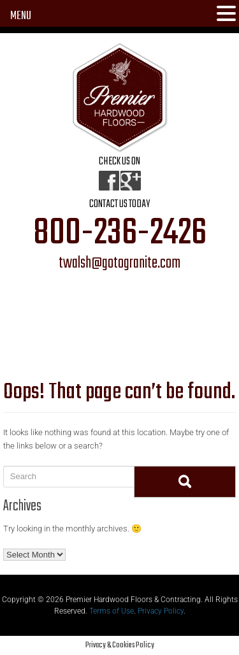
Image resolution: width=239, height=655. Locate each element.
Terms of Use (111, 611)
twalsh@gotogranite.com (119, 263)
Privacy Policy (161, 611)
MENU (20, 16)
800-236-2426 (119, 233)
